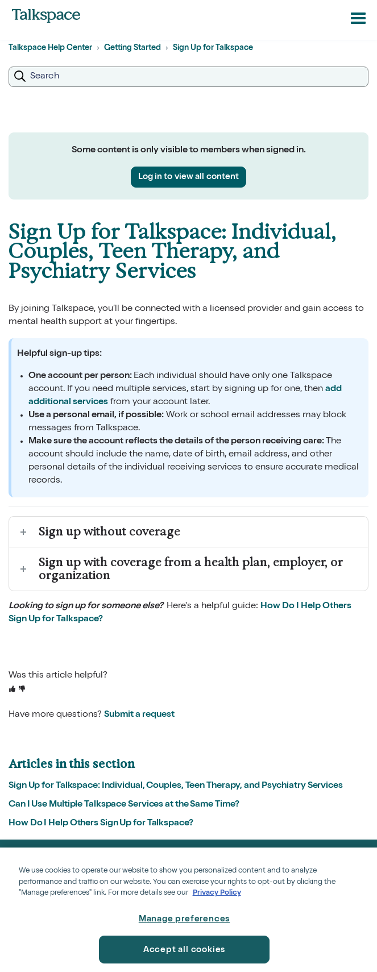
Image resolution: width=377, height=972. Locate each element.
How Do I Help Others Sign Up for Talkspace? (101, 823)
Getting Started (132, 48)
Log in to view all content (188, 177)
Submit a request (139, 715)
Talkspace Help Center (50, 48)
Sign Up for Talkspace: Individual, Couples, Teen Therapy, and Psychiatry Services (176, 786)
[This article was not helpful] (22, 690)
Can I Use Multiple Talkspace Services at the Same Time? (124, 804)
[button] (358, 18)
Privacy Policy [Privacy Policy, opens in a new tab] (217, 893)
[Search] (188, 77)
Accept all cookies (184, 950)
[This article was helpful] (12, 690)
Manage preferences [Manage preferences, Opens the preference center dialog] (184, 919)
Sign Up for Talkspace (213, 48)
